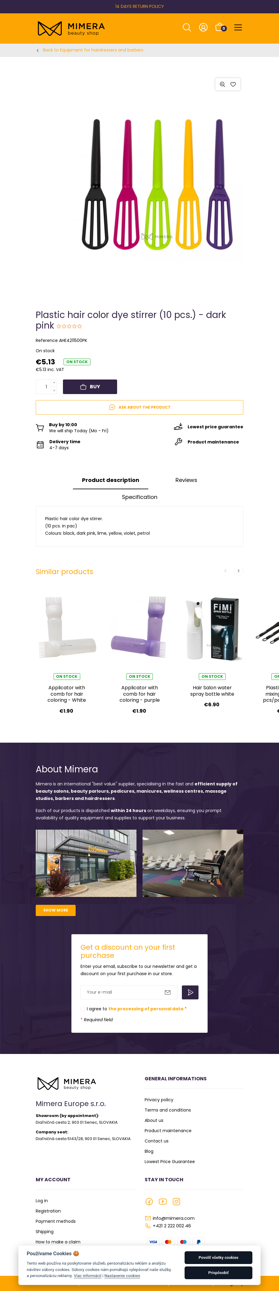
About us (154, 1120)
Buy (90, 386)
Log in (42, 1201)
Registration (48, 1211)
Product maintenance (168, 1131)
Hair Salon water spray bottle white (212, 690)
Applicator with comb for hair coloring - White (67, 694)
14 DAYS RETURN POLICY (139, 6)
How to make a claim (58, 1242)
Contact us (157, 1141)
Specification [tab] (139, 497)
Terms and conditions (168, 1110)
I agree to (137, 1009)
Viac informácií (87, 1275)
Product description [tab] (110, 480)
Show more (55, 910)
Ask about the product (140, 407)
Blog (149, 1151)
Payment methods (56, 1221)
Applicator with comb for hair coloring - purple (140, 694)
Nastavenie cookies (122, 1275)
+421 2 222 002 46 (172, 1225)
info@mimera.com (174, 1218)
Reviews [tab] (186, 480)
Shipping (45, 1232)
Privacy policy (159, 1100)
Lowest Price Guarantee (170, 1162)
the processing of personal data (145, 1009)
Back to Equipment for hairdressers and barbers (93, 50)
